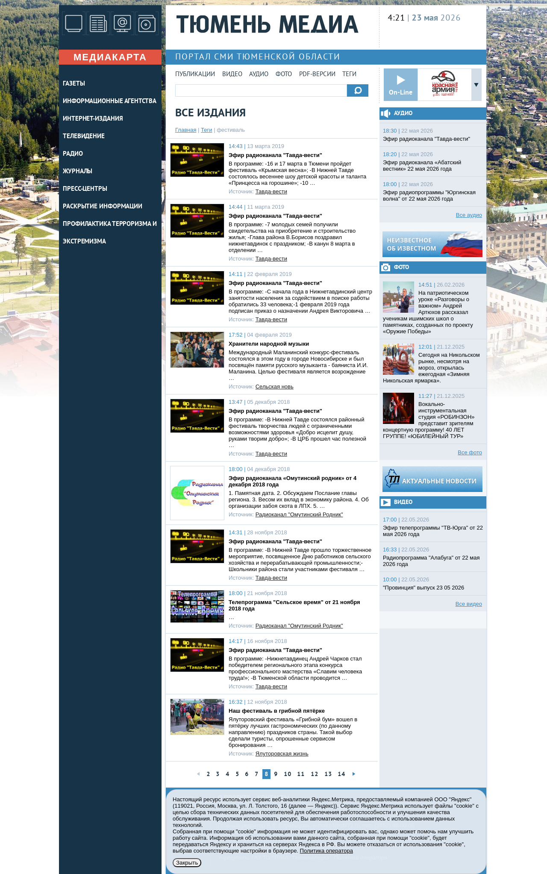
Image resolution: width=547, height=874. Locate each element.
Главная (185, 130)
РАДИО (73, 154)
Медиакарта (110, 57)
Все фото (470, 452)
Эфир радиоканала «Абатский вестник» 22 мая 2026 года (422, 165)
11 (301, 774)
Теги (349, 75)
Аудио (258, 75)
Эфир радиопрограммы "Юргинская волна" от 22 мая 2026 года (429, 195)
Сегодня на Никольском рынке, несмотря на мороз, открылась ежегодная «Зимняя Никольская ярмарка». (431, 368)
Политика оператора (326, 850)
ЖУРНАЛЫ (77, 172)
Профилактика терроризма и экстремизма (110, 233)
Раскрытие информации (102, 207)
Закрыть (187, 862)
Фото (284, 75)
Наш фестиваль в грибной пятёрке (277, 711)
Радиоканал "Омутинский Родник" (299, 514)
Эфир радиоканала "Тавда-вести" (275, 155)
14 (341, 774)
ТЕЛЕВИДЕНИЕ (84, 137)
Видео (232, 75)
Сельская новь (275, 386)
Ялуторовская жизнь (282, 753)
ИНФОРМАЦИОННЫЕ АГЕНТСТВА (109, 102)
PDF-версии (317, 75)
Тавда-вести (271, 191)
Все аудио (469, 215)
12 (314, 774)
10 (287, 774)
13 (328, 774)
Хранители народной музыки (269, 344)
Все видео (469, 604)
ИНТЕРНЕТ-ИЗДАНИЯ (93, 119)
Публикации (195, 75)
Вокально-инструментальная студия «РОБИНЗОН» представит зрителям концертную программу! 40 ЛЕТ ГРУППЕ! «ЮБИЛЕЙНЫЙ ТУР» (429, 420)
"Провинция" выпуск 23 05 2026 (423, 587)
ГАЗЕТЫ (74, 84)
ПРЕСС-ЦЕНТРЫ (85, 189)
